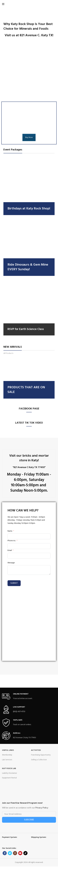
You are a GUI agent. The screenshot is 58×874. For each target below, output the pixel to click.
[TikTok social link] (25, 853)
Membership (7, 755)
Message (11, 562)
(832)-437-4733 (19, 711)
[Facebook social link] (5, 853)
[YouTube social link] (20, 853)
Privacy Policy (41, 808)
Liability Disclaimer (9, 773)
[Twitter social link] (10, 853)
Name (10, 531)
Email (10, 550)
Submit (14, 583)
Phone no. (12, 540)
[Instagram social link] (15, 853)
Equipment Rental (9, 777)
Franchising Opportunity (41, 755)
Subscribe (29, 820)
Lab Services (7, 759)
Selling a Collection (39, 759)
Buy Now (29, 137)
